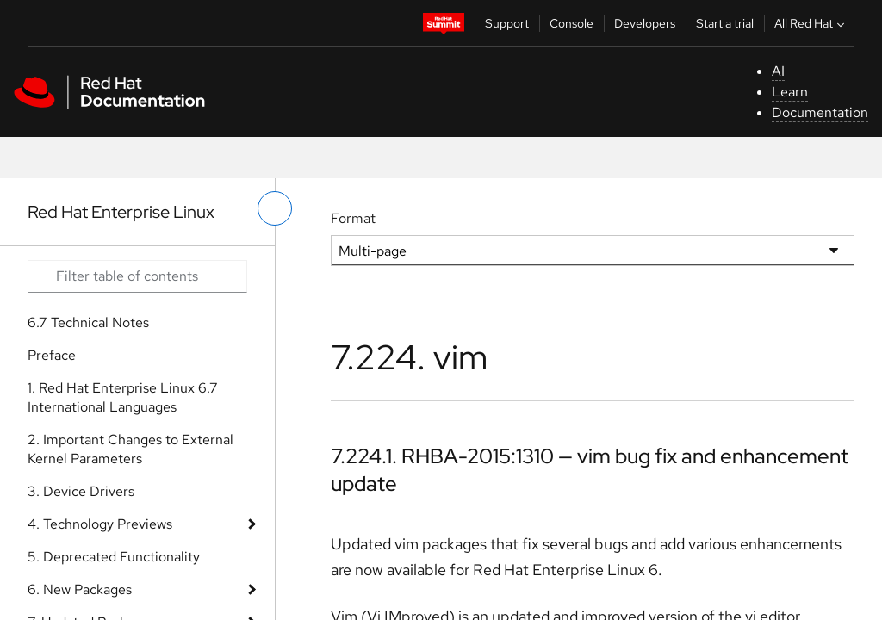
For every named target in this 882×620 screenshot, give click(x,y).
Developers (644, 23)
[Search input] (137, 276)
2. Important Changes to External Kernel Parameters (130, 449)
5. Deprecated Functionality (114, 557)
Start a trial (725, 23)
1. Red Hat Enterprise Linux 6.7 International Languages (123, 397)
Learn (790, 92)
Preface (52, 355)
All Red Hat (811, 23)
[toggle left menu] (275, 208)
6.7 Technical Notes (88, 322)
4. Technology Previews (100, 524)
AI (778, 71)
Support (507, 23)
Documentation (820, 112)
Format (353, 218)
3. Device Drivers (81, 491)
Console (571, 23)
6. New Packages (80, 589)
